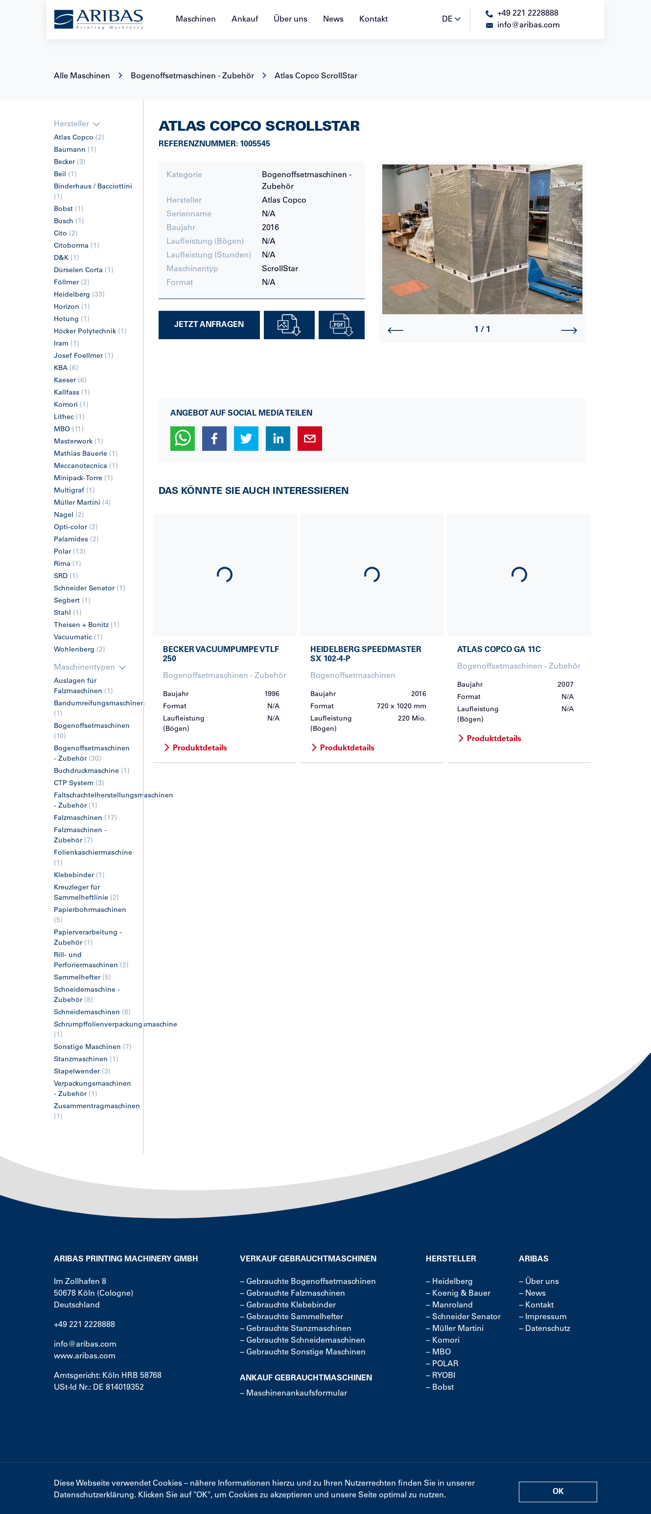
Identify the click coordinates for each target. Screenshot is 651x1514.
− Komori (443, 1341)
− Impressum (543, 1317)
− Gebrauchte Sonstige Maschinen (303, 1352)
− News (532, 1294)
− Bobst (440, 1388)
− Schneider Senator (463, 1317)
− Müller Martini (455, 1329)
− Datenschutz (544, 1329)
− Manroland (449, 1305)
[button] (182, 438)
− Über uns (539, 1282)
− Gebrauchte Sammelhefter (291, 1317)
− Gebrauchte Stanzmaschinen (295, 1329)
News (333, 19)
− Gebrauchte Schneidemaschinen (302, 1341)
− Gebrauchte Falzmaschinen (292, 1294)
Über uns (290, 19)
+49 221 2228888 (84, 1325)
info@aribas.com (85, 1345)
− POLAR (442, 1364)
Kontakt (373, 19)
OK (558, 1492)
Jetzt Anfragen (209, 325)
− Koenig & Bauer (458, 1294)
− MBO (438, 1352)
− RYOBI (440, 1376)
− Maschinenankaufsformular (293, 1394)
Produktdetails (195, 748)
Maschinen (196, 19)
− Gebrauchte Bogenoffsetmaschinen (308, 1282)
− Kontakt (536, 1305)
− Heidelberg (449, 1282)
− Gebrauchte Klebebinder (288, 1305)
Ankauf (245, 19)
